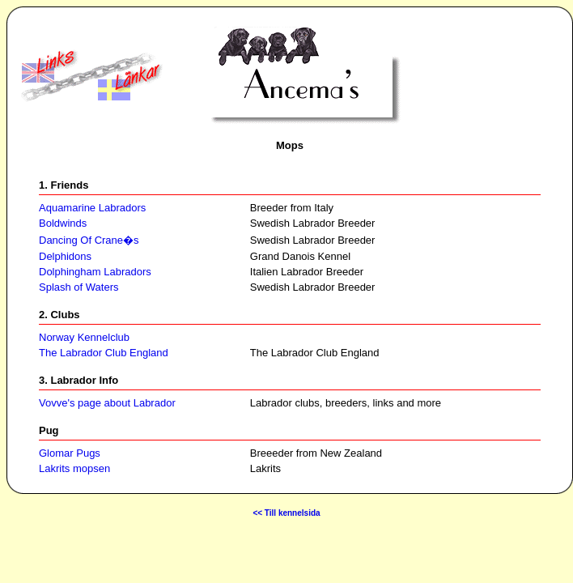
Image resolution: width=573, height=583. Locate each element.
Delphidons (65, 256)
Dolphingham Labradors (95, 272)
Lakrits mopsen (74, 468)
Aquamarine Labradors (92, 208)
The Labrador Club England (103, 353)
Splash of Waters (79, 287)
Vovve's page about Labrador (107, 403)
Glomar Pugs (69, 453)
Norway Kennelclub (84, 337)
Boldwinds (63, 223)
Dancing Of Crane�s (89, 240)
